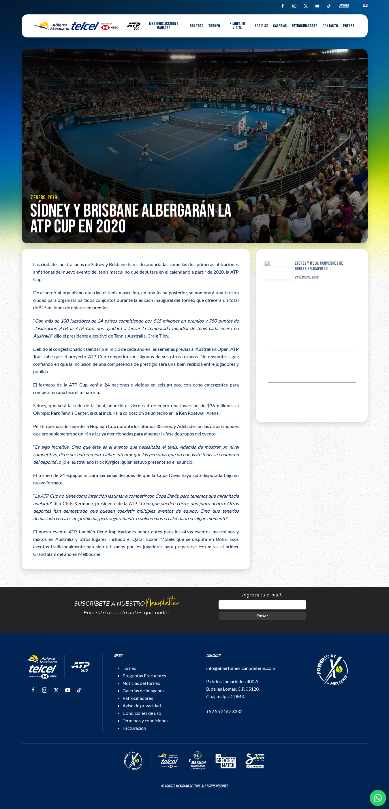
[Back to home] (87, 26)
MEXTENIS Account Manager (163, 26)
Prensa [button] (348, 26)
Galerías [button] (280, 26)
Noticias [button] (261, 26)
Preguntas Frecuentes (144, 675)
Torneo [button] (214, 26)
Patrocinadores (304, 26)
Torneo (129, 668)
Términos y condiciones (145, 720)
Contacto (330, 26)
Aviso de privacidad (142, 705)
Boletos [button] (196, 26)
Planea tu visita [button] (237, 26)
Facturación (134, 728)
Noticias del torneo (141, 683)
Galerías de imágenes (143, 690)
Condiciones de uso (142, 713)
